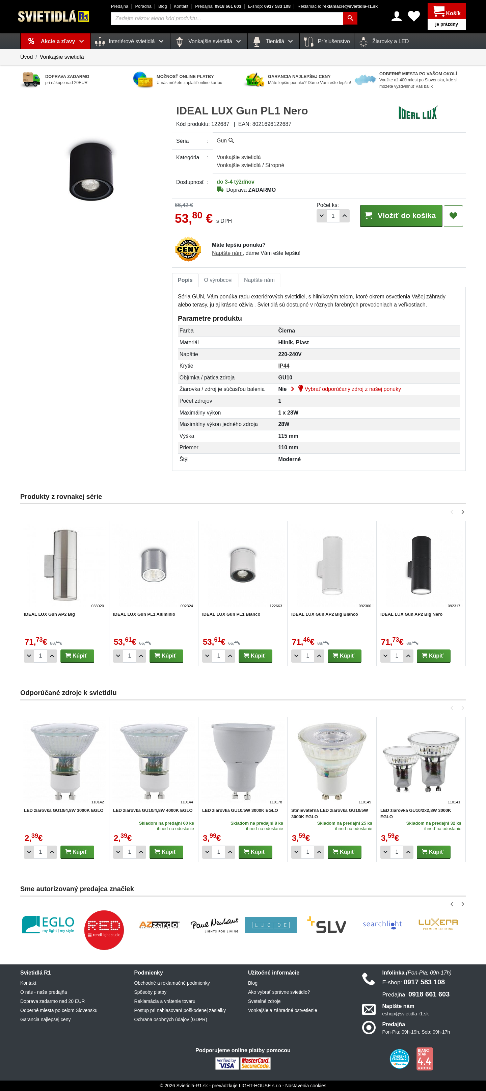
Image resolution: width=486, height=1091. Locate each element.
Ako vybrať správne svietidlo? (279, 992)
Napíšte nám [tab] (259, 280)
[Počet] (333, 215)
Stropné (274, 165)
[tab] (185, 280)
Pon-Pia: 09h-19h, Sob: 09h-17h (416, 1032)
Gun (225, 140)
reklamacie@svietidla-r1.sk (337, 6)
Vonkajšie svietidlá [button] (208, 42)
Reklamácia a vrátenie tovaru (164, 1001)
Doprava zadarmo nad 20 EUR (52, 1001)
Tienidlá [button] (273, 42)
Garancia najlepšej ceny (45, 1019)
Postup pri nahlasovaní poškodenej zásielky (180, 1010)
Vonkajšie (239, 157)
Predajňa (119, 6)
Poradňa (143, 6)
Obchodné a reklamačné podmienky (172, 983)
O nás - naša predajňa (43, 992)
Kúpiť (76, 656)
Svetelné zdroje (264, 1001)
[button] (453, 511)
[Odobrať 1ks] (322, 215)
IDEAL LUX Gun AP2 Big (49, 614)
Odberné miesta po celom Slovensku (59, 1010)
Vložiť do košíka (401, 215)
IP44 (283, 366)
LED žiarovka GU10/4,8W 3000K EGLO (64, 810)
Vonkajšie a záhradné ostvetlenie (282, 1010)
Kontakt (181, 6)
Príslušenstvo (327, 42)
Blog (162, 6)
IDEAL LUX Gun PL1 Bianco (231, 614)
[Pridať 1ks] (345, 215)
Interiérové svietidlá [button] (130, 42)
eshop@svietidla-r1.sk (405, 1013)
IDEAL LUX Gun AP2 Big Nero (411, 614)
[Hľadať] (350, 18)
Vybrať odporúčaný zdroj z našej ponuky (344, 389)
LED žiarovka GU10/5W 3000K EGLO (240, 810)
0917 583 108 (269, 6)
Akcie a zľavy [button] (63, 41)
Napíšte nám (227, 253)
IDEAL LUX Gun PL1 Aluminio (144, 614)
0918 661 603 (218, 6)
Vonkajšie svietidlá (62, 57)
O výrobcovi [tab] (218, 280)
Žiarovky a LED (383, 42)
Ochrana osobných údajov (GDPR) (170, 1019)
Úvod (26, 57)
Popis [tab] (185, 280)
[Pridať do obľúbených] (453, 216)
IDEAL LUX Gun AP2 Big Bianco (324, 614)
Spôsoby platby (150, 992)
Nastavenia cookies (305, 1085)
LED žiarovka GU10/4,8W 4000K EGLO (153, 810)
